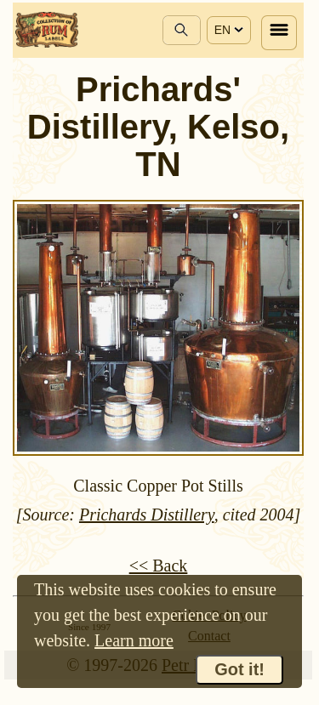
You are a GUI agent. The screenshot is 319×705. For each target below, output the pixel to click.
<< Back (158, 565)
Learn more (134, 640)
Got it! (239, 669)
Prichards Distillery (146, 514)
